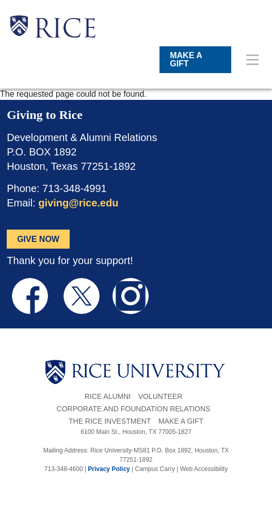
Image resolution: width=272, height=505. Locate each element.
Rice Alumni (108, 396)
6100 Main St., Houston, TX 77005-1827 (136, 432)
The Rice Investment (110, 421)
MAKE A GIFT (186, 59)
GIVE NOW (38, 239)
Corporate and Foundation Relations (134, 409)
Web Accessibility (204, 469)
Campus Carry (155, 469)
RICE (65, 31)
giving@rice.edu (78, 202)
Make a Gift (180, 421)
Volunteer (160, 396)
